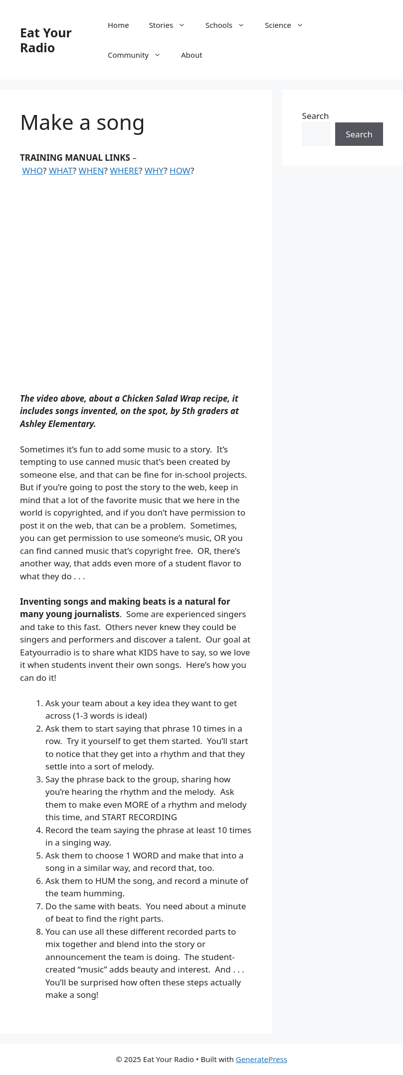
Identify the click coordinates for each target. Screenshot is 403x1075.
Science (289, 25)
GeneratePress (261, 1059)
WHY (154, 170)
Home (118, 25)
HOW (180, 170)
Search (315, 115)
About (191, 55)
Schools (230, 25)
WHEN (91, 170)
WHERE (124, 170)
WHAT (61, 170)
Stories (172, 25)
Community (139, 55)
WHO (32, 170)
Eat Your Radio (46, 40)
